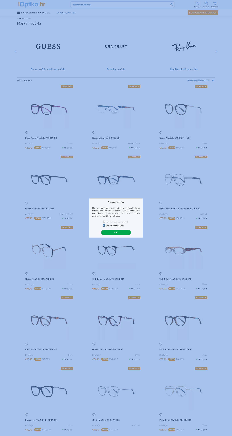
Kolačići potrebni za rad (117, 222)
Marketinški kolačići (115, 225)
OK (116, 232)
